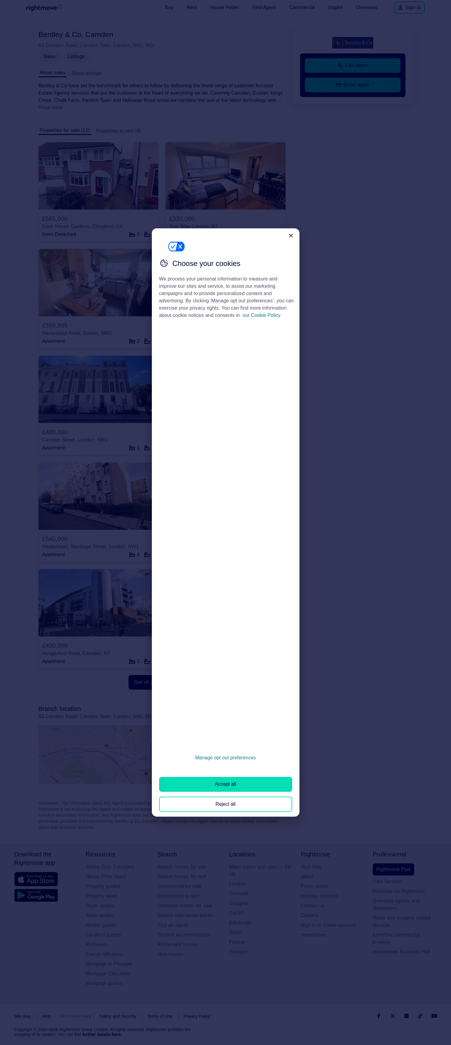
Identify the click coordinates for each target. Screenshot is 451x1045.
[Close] (291, 235)
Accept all (225, 784)
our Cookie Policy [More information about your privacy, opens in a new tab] (262, 315)
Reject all (226, 804)
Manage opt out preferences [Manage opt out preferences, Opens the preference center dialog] (225, 757)
